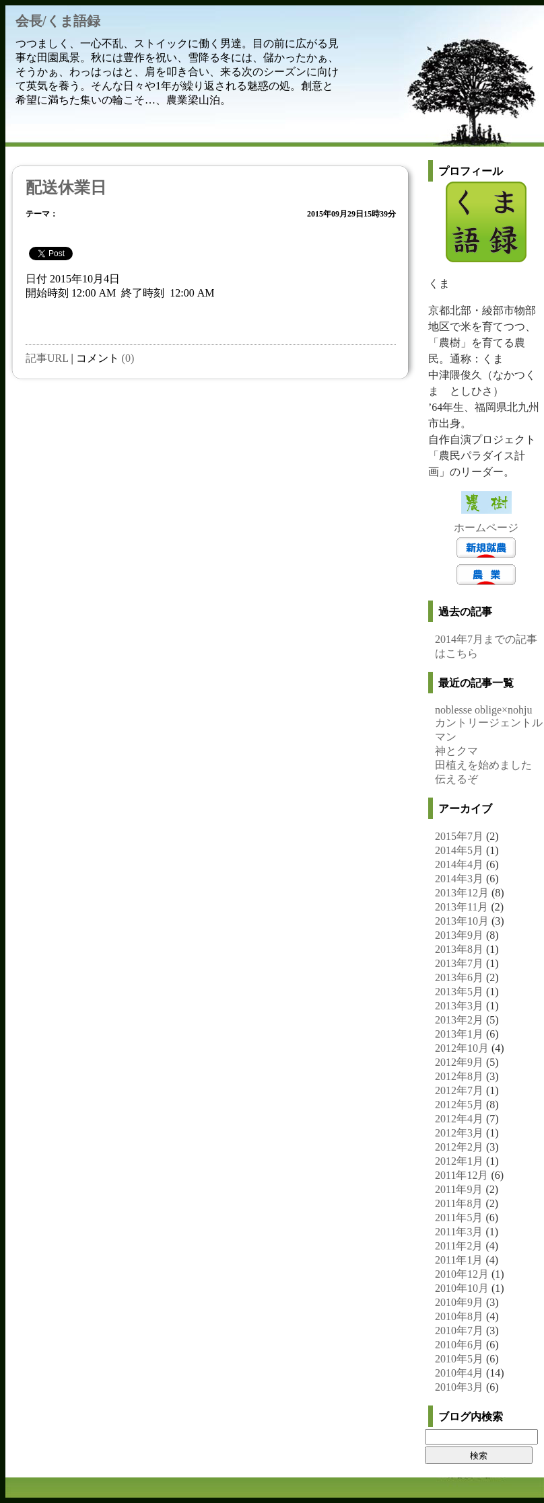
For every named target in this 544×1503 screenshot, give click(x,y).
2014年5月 (459, 850)
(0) (128, 358)
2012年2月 (459, 1147)
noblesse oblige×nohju (484, 710)
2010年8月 (459, 1316)
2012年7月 (459, 1090)
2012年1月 (459, 1161)
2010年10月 (462, 1288)
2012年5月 (459, 1104)
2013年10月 (462, 921)
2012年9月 (459, 1062)
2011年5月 (459, 1217)
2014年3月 (459, 878)
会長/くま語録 (57, 20)
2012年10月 (462, 1048)
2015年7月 (459, 836)
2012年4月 (459, 1118)
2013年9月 (459, 935)
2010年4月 (459, 1373)
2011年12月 (461, 1175)
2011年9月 (459, 1189)
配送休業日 (66, 187)
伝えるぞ (456, 779)
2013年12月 (462, 892)
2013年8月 (459, 949)
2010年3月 (459, 1387)
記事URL (47, 358)
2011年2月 (459, 1245)
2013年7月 (459, 963)
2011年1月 (459, 1260)
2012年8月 (459, 1076)
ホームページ (486, 527)
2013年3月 (459, 1005)
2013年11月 (461, 907)
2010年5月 (459, 1358)
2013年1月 (459, 1034)
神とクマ (456, 751)
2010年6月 (459, 1344)
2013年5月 (459, 991)
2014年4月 (459, 864)
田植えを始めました (483, 765)
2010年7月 (459, 1330)
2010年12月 (462, 1274)
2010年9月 (459, 1302)
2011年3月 (459, 1231)
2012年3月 (459, 1133)
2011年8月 (459, 1203)
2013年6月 (459, 977)
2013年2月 (459, 1020)
